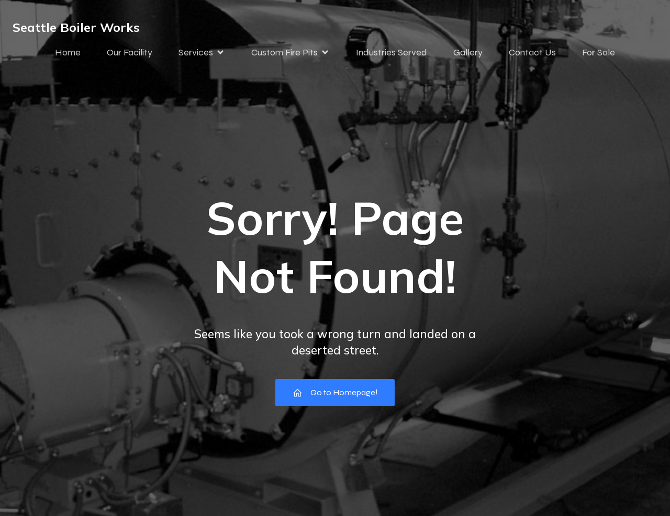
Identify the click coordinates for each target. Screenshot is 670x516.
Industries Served (391, 54)
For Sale (598, 54)
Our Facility (129, 54)
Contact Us (532, 54)
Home (68, 54)
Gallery (468, 54)
